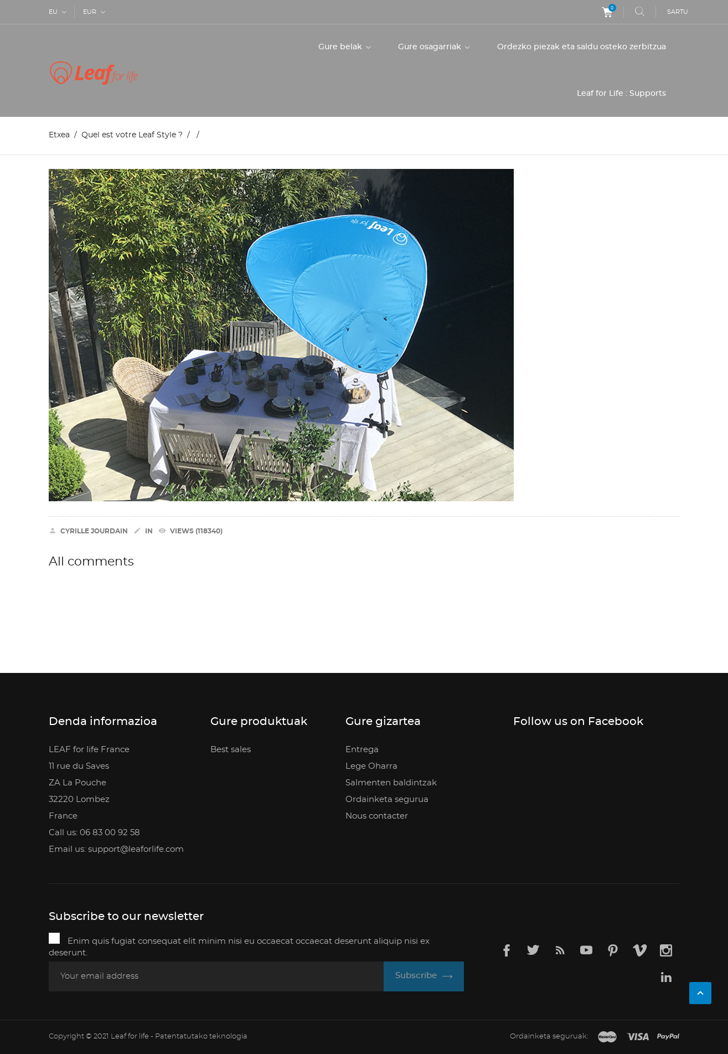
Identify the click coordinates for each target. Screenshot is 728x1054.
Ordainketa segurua (386, 799)
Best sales (230, 749)
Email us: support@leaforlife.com (116, 849)
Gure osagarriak (430, 47)
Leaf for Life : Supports (621, 93)
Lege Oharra (371, 766)
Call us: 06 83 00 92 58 (94, 833)
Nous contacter (376, 816)
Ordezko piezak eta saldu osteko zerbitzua (581, 47)
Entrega (362, 749)
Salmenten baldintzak (391, 783)
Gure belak (341, 47)
